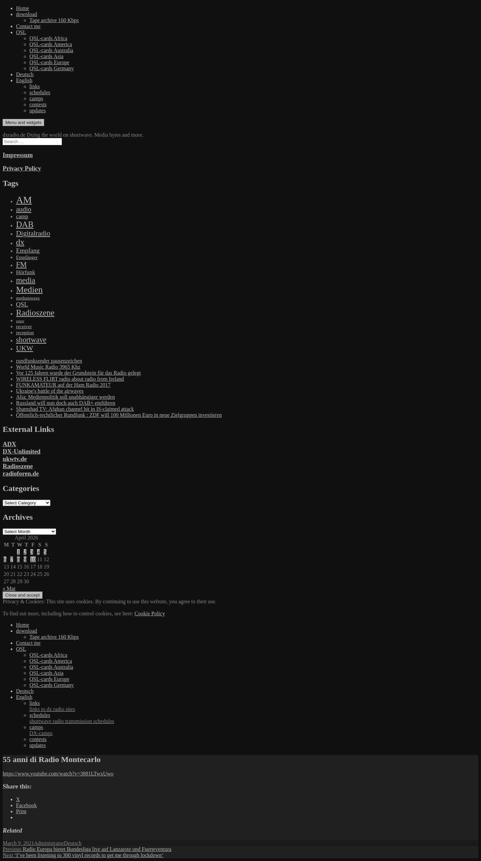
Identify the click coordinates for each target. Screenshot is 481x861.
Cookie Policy (150, 613)
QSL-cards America (50, 44)
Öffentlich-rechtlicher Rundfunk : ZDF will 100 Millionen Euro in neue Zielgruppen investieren (119, 415)
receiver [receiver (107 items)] (24, 326)
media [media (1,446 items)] (25, 280)
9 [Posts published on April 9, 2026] (25, 559)
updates (37, 110)
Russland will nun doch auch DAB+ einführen (65, 403)
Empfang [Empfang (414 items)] (28, 250)
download (26, 14)
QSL (21, 32)
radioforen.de (21, 473)
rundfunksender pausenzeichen (49, 361)
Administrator (49, 843)
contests (38, 104)
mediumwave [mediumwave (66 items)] (28, 297)
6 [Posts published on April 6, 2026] (5, 559)
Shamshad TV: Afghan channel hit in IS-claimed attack (75, 409)
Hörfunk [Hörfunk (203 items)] (25, 272)
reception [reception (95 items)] (25, 332)
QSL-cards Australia (51, 50)
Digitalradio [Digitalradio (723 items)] (33, 233)
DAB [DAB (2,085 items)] (24, 224)
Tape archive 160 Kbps (54, 20)
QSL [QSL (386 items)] (22, 304)
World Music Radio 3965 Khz (48, 367)
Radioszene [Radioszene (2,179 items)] (35, 312)
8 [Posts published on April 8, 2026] (18, 559)
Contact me (28, 26)
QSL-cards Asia (46, 56)
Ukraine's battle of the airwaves (50, 391)
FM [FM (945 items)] (21, 264)
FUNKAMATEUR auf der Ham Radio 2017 (63, 385)
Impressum (18, 154)
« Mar (9, 588)
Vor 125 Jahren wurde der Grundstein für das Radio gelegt (78, 373)
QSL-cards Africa (48, 38)
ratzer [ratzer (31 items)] (20, 321)
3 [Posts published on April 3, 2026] (31, 552)
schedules (39, 92)
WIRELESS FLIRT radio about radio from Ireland (70, 379)
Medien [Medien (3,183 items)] (29, 289)
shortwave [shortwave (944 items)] (31, 340)
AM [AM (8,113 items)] (24, 200)
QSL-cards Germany (51, 68)
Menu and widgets (23, 122)
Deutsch (24, 74)
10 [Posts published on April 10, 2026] (33, 559)
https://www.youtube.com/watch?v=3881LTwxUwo (58, 773)
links (34, 86)
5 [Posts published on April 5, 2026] (45, 552)
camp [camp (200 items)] (22, 216)
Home (22, 8)
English (24, 80)
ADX (9, 444)
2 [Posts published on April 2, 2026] (25, 552)
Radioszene (18, 466)
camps (36, 98)
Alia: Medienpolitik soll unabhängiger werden (65, 397)
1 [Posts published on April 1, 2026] (18, 552)
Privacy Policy (22, 168)
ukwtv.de (15, 458)
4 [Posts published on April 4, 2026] (38, 552)
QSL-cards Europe (49, 62)
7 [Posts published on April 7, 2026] (11, 559)
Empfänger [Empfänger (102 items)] (27, 257)
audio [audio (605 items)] (23, 209)
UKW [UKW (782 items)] (24, 348)
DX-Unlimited (21, 451)
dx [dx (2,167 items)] (20, 242)
